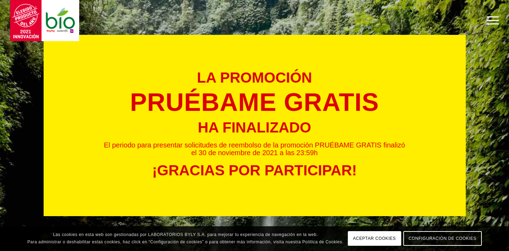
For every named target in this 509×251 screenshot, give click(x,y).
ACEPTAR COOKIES (374, 238)
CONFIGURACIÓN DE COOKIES (442, 238)
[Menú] (490, 20)
